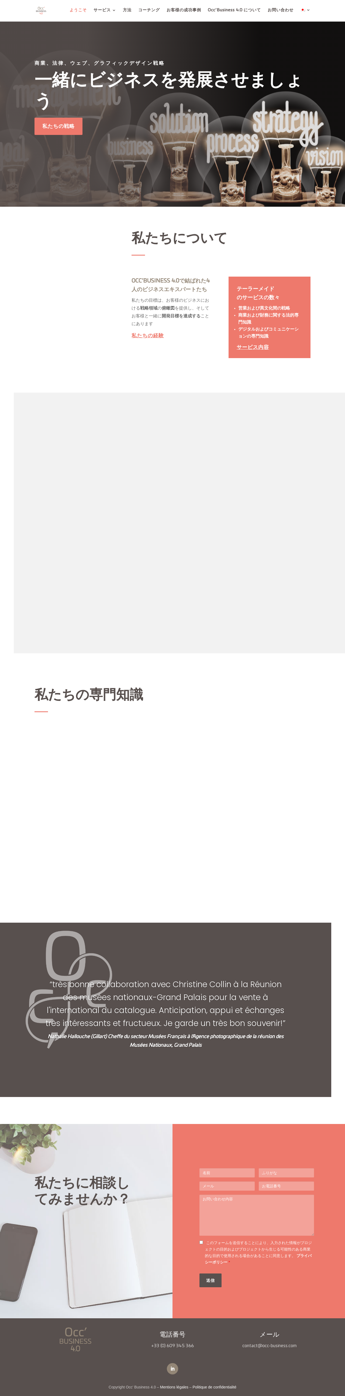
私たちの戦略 (58, 126)
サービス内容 (253, 347)
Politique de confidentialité (214, 1387)
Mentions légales (174, 1387)
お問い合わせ (281, 11)
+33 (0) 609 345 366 (172, 1346)
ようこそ (78, 11)
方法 (127, 11)
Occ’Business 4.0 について (234, 11)
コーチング (149, 11)
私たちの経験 (148, 335)
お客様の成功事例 (184, 11)
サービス (102, 11)
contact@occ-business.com (269, 1346)
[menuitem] (305, 15)
